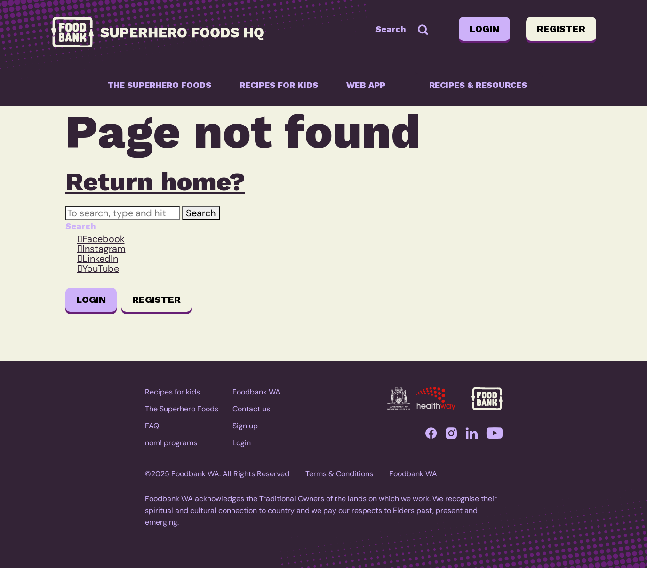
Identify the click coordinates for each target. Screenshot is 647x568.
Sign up (245, 426)
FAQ (152, 426)
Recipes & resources (478, 85)
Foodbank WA (256, 392)
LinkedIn (100, 258)
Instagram (104, 249)
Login (484, 28)
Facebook (103, 239)
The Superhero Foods (159, 85)
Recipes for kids (279, 85)
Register (561, 28)
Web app (365, 85)
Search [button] (201, 213)
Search (390, 29)
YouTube (100, 268)
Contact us (251, 409)
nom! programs (171, 443)
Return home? (155, 181)
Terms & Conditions (339, 474)
